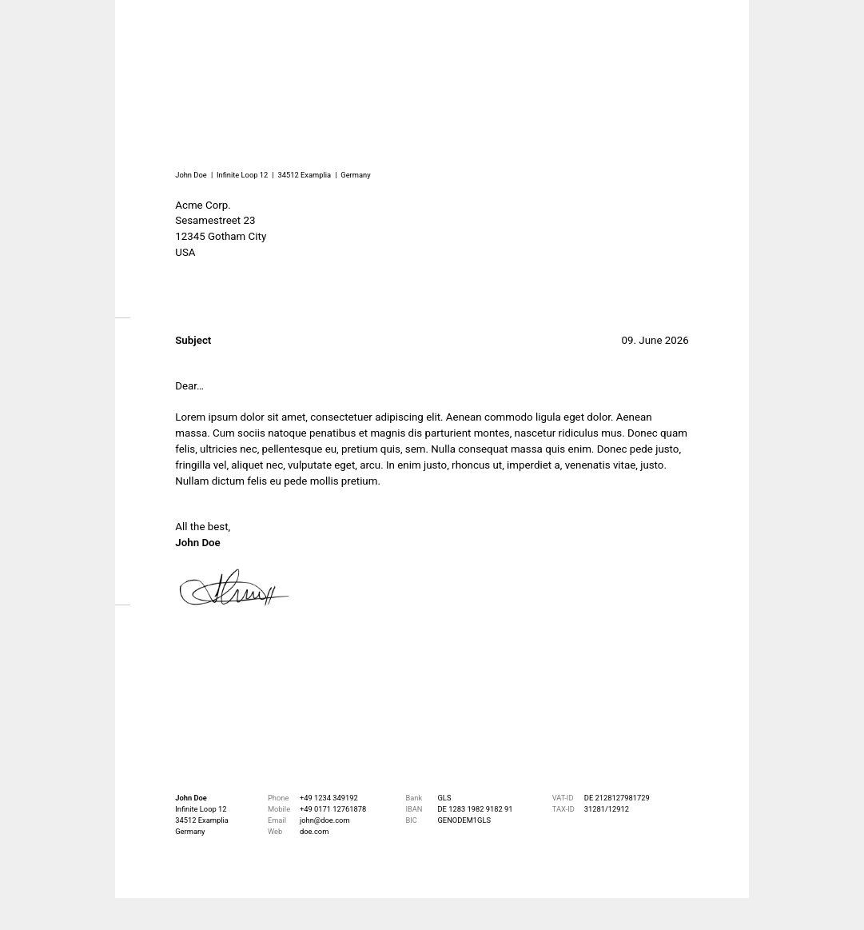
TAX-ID (563, 808)
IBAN (413, 808)
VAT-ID (563, 797)
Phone (278, 797)
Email (277, 820)
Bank (413, 797)
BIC (410, 820)
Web (275, 831)
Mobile (279, 808)
